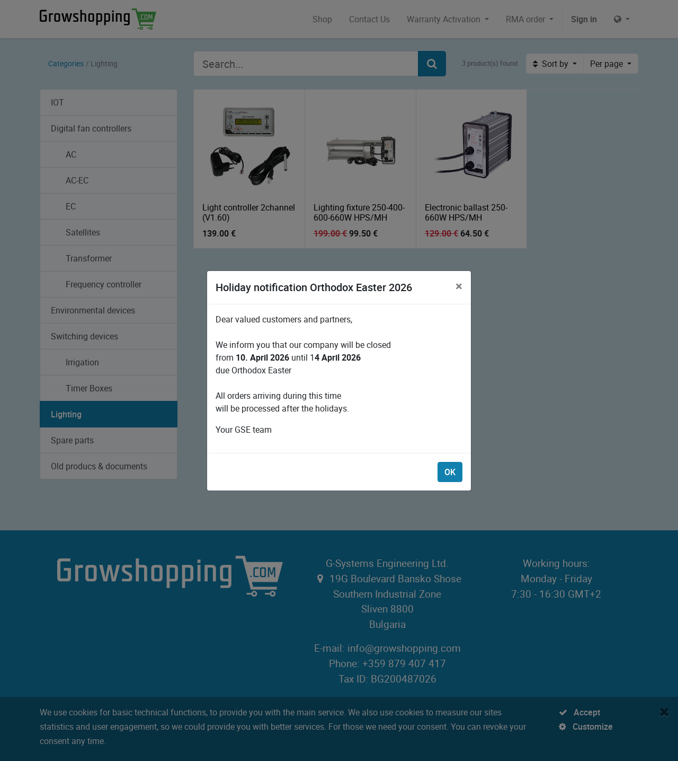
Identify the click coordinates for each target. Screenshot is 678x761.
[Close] (459, 286)
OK (450, 472)
